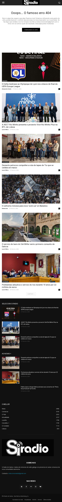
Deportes (4, 80)
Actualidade (5, 121)
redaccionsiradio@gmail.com (17, 473)
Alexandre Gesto (6, 89)
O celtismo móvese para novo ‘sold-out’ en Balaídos (25, 206)
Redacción (5, 208)
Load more (31, 294)
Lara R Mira (5, 129)
